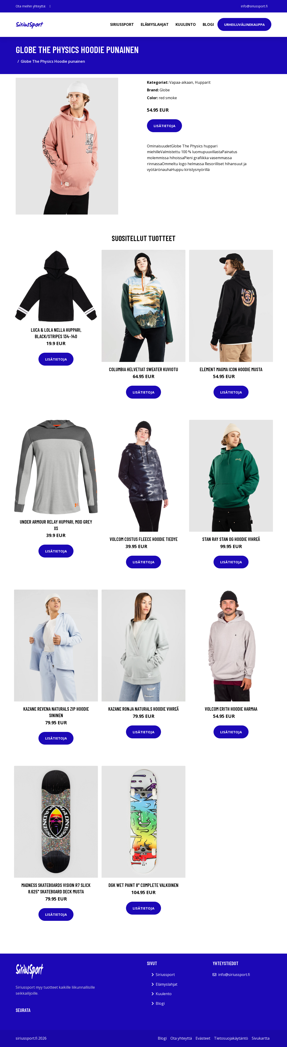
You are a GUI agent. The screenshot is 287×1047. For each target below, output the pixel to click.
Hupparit (203, 82)
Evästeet (203, 1038)
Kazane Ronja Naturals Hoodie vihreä (143, 709)
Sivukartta (260, 1038)
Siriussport (122, 24)
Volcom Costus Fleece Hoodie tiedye (144, 539)
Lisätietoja (164, 125)
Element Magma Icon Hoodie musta (231, 369)
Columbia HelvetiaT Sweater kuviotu (143, 369)
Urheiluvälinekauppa (244, 24)
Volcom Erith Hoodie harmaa (231, 709)
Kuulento (186, 24)
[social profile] (50, 6)
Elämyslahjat (155, 24)
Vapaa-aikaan (181, 82)
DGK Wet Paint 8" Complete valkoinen (143, 885)
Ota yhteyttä (181, 1038)
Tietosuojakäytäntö (231, 1038)
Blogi (208, 24)
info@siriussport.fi (254, 6)
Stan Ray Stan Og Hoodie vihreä (231, 539)
